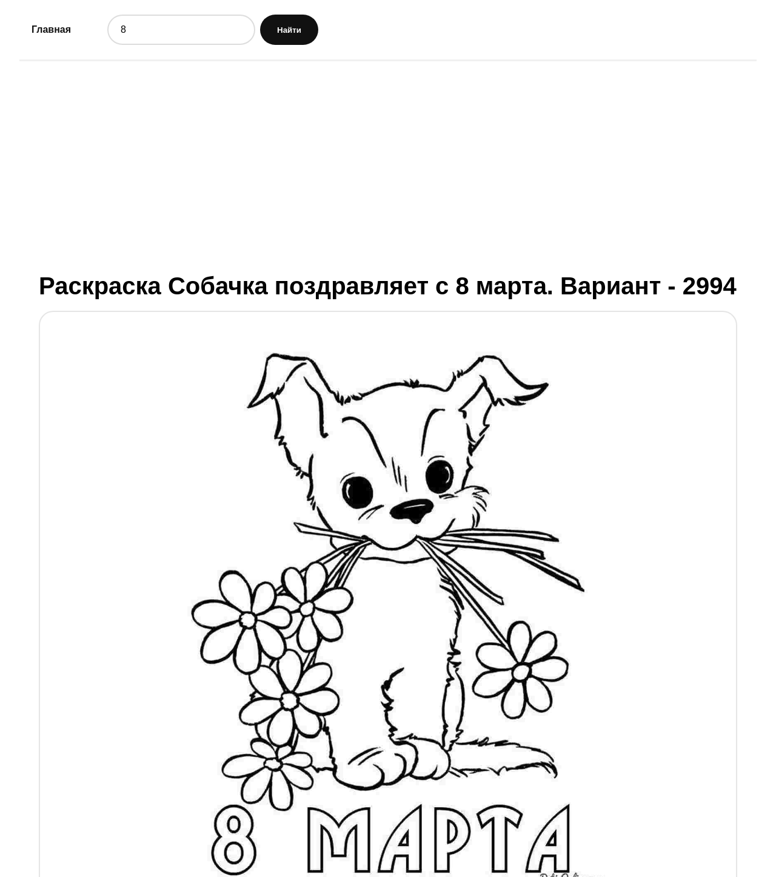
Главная (51, 29)
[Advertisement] (388, 166)
